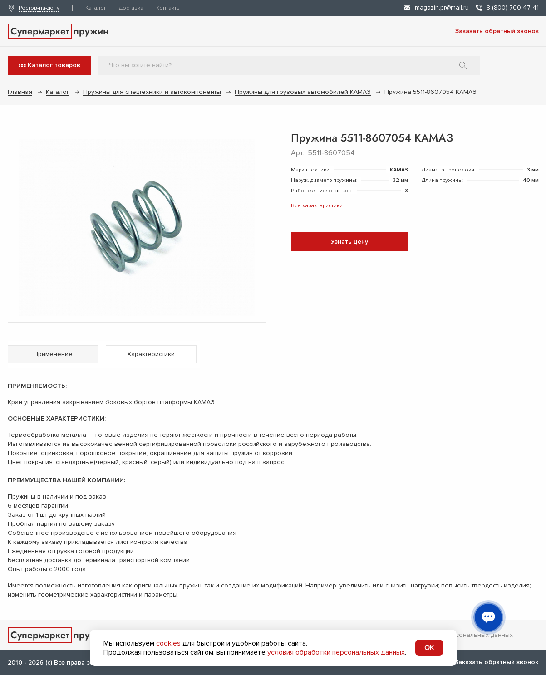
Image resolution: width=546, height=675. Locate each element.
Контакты (168, 8)
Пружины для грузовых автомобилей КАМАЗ (303, 92)
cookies (168, 643)
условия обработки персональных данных (336, 652)
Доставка (131, 8)
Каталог (95, 8)
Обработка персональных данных (461, 635)
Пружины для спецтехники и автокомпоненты (152, 92)
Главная (20, 92)
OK (429, 647)
